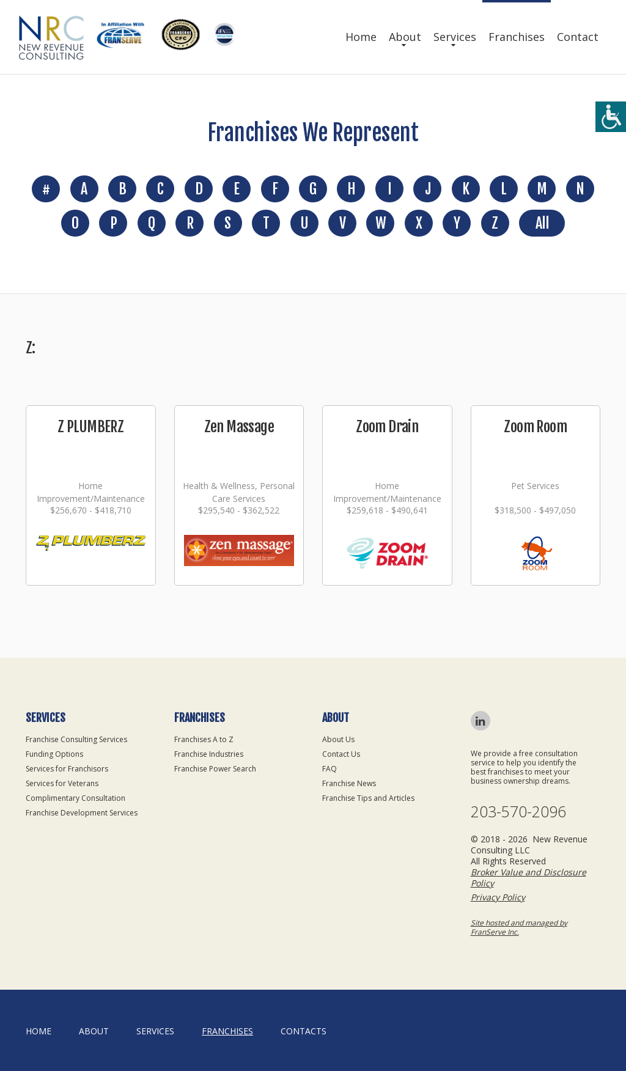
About (405, 36)
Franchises (516, 36)
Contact (577, 36)
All (542, 223)
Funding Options (54, 754)
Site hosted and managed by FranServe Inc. (519, 927)
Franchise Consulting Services (76, 739)
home (38, 1031)
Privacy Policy (498, 897)
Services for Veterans (62, 783)
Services (454, 36)
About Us (338, 739)
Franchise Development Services (82, 813)
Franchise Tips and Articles (368, 798)
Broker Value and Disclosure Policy (528, 877)
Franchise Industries (208, 754)
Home (361, 36)
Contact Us (341, 754)
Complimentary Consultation (75, 798)
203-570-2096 (518, 811)
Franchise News (349, 783)
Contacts (303, 1031)
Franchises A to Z (204, 739)
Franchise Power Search (215, 769)
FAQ (329, 769)
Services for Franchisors (67, 769)
